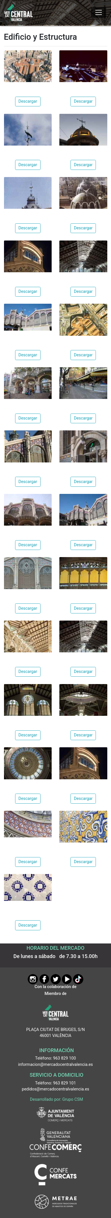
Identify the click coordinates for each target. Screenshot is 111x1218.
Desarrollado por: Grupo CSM (56, 1099)
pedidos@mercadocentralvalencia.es (55, 1089)
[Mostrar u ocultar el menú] (98, 12)
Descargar (28, 101)
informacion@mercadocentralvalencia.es (55, 1064)
